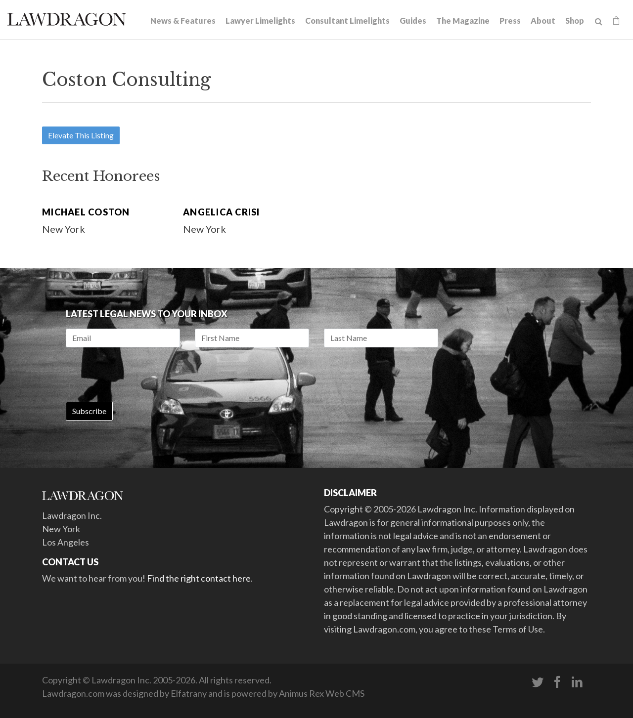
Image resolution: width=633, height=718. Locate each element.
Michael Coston (86, 212)
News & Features (183, 20)
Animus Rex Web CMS (321, 693)
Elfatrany (189, 693)
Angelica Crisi (221, 212)
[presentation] (141, 374)
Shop (574, 20)
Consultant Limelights (347, 20)
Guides (413, 20)
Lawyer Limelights (260, 20)
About (543, 20)
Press (510, 20)
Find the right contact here (199, 578)
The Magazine (463, 20)
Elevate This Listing (81, 135)
